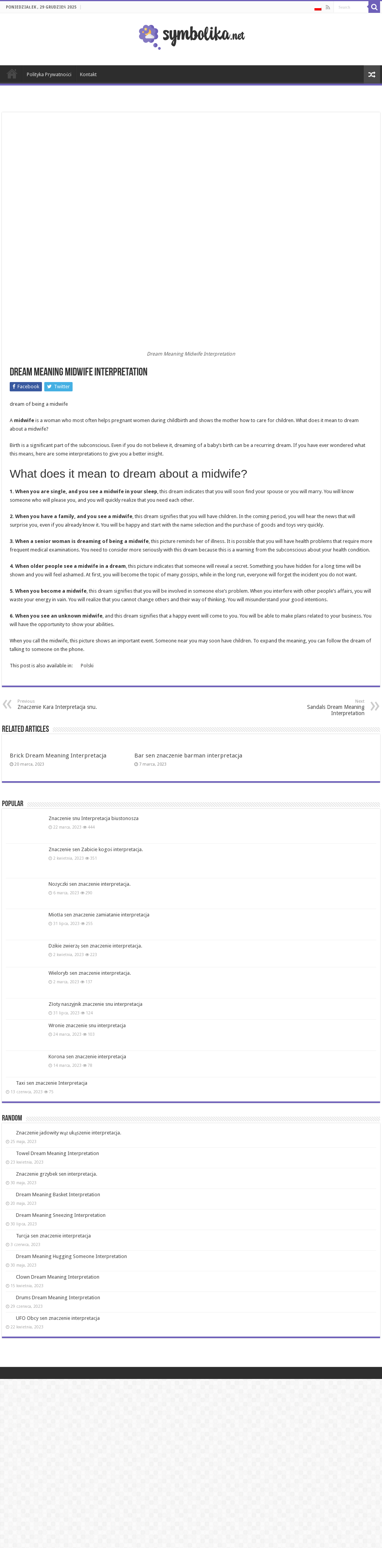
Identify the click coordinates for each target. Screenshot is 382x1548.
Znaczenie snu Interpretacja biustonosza (94, 818)
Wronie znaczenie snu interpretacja (87, 1025)
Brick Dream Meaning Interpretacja (58, 755)
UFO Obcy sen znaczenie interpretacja (58, 1318)
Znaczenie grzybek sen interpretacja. (56, 1174)
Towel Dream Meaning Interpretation (57, 1153)
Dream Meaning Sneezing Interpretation (61, 1215)
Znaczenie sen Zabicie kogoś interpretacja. (96, 849)
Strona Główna (12, 73)
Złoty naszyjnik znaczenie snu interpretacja (95, 1004)
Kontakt (88, 74)
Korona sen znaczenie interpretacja (87, 1056)
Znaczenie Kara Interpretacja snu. (57, 704)
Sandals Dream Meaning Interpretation (325, 707)
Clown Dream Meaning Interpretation (57, 1277)
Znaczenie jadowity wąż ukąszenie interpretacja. (68, 1133)
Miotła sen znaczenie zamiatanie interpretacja (99, 915)
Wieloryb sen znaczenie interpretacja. (90, 973)
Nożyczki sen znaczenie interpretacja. (89, 884)
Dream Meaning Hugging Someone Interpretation (71, 1256)
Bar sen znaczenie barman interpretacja (188, 755)
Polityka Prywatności (49, 74)
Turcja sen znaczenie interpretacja (53, 1236)
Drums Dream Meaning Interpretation (58, 1297)
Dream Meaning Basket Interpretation (58, 1194)
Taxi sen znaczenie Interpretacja (51, 1083)
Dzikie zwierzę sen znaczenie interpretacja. (95, 946)
